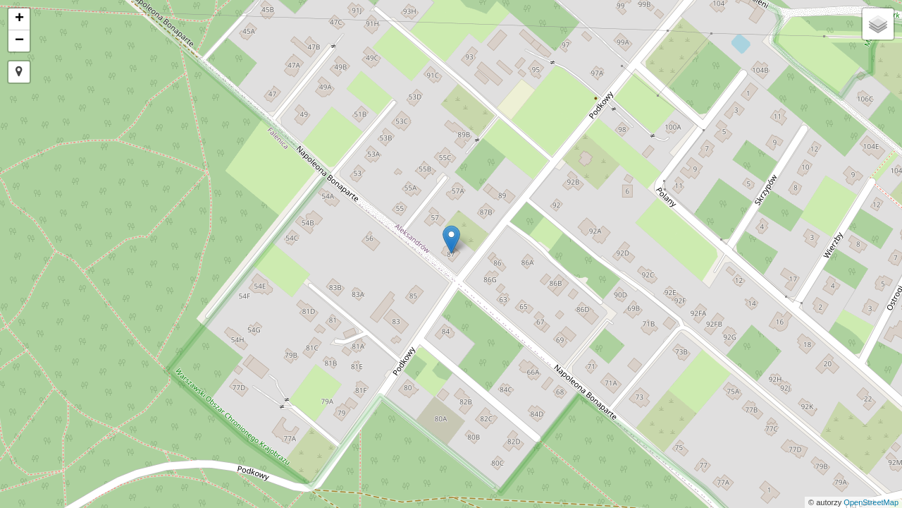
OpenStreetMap (871, 502)
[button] (19, 72)
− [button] (19, 41)
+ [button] (19, 19)
